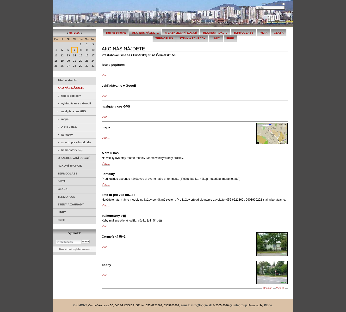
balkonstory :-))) (114, 215)
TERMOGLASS (243, 32)
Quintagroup (238, 305)
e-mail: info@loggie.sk (196, 305)
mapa (106, 127)
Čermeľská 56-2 (113, 236)
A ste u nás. (110, 153)
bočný (106, 265)
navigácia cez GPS (116, 106)
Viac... (106, 75)
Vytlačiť (280, 288)
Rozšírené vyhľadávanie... (76, 249)
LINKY (216, 38)
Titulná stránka (116, 32)
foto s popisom (113, 64)
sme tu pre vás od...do (119, 195)
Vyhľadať (74, 233)
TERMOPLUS (164, 38)
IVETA (263, 32)
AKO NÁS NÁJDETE (145, 32)
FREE (230, 38)
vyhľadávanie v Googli (119, 85)
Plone (268, 305)
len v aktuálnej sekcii (272, 3)
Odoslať (267, 288)
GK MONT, (80, 305)
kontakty (108, 174)
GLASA (279, 32)
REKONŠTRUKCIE (215, 32)
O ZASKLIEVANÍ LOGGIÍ (181, 32)
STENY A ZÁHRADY (192, 38)
